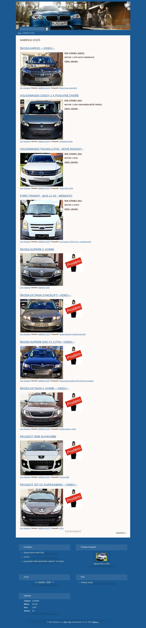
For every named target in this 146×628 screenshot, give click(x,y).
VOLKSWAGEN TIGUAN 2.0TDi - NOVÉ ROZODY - (51, 148)
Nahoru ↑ (96, 622)
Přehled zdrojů (87, 582)
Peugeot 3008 (64, 477)
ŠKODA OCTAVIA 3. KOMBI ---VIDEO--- (44, 388)
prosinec (41, 582)
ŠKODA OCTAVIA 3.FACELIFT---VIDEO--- (45, 295)
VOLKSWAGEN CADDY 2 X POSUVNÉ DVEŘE (49, 95)
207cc (61, 528)
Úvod (19, 33)
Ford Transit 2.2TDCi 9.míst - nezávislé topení (75, 242)
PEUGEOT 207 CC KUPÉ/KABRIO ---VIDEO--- (48, 484)
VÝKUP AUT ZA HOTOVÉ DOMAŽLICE (49, 5)
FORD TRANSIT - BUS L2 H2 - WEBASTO (46, 195)
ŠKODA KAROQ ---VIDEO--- (37, 48)
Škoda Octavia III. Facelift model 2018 (72, 334)
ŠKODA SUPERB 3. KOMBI (37, 249)
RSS (65, 622)
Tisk (69, 622)
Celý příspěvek (25, 88)
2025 (49, 582)
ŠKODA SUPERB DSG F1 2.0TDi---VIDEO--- (47, 341)
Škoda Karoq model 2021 (68, 88)
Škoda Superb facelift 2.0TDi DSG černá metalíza (76, 381)
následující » (121, 533)
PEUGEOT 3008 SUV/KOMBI (38, 436)
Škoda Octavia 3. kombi (67, 429)
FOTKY (27, 557)
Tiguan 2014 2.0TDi (66, 188)
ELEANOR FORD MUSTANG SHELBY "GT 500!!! (44, 561)
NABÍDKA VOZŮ (44, 88)
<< (36, 582)
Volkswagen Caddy (66, 141)
